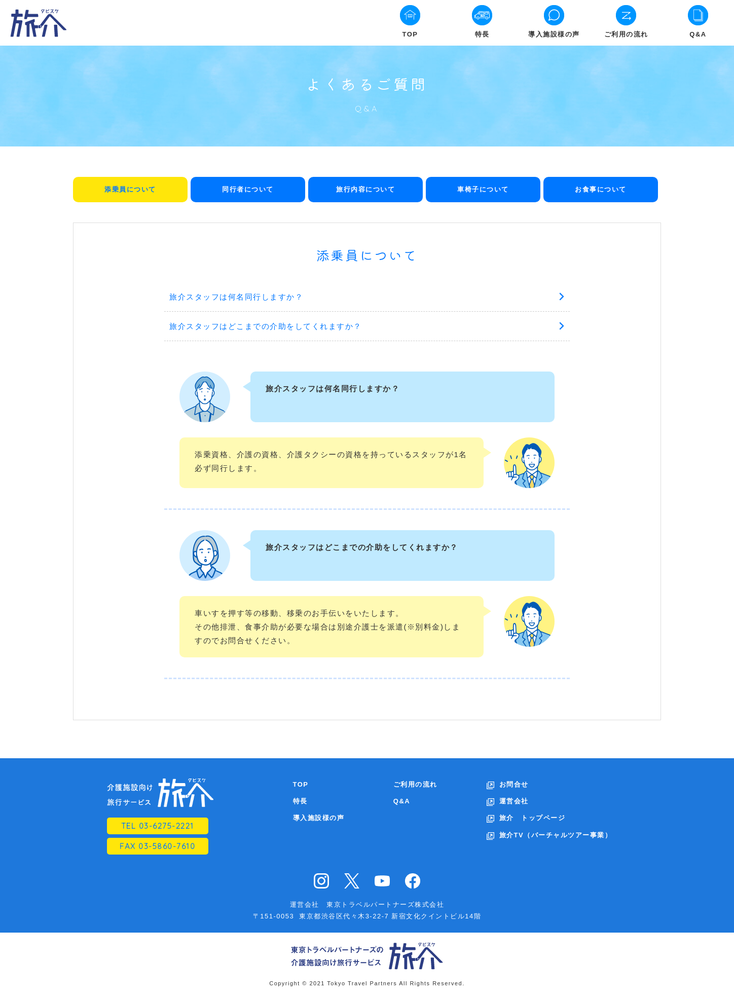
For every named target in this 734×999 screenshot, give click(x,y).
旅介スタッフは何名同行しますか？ (236, 296)
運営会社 (514, 801)
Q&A (697, 34)
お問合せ (514, 784)
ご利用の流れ (626, 34)
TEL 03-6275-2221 (157, 826)
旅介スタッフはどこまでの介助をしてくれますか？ (265, 326)
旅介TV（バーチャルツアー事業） (555, 835)
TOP (410, 34)
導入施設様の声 (554, 34)
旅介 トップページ (532, 818)
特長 (482, 34)
